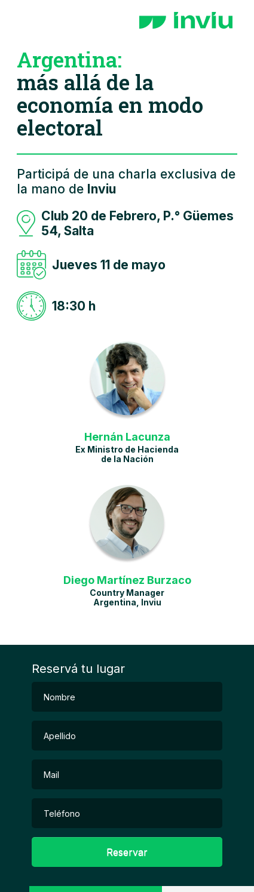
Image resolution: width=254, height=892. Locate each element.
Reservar (127, 852)
